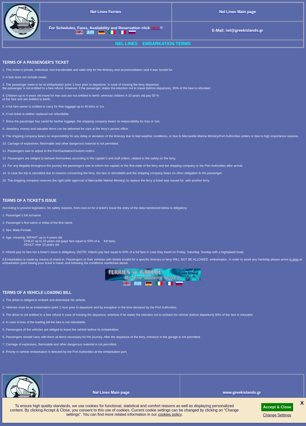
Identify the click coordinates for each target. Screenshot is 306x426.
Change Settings (277, 415)
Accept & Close (277, 407)
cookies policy (169, 414)
